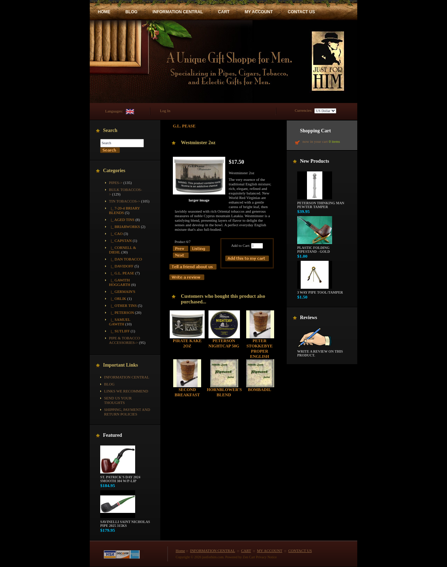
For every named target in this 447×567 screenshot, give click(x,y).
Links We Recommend (126, 391)
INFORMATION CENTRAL (178, 11)
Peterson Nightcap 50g (223, 343)
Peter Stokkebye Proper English (260, 348)
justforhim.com (213, 557)
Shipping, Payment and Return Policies (127, 411)
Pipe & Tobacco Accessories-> (124, 340)
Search (110, 130)
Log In (165, 111)
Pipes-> (116, 183)
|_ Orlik (117, 298)
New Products (314, 161)
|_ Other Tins (123, 305)
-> (124, 201)
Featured (112, 435)
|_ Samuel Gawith (119, 321)
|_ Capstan (120, 240)
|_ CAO (116, 233)
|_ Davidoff (121, 266)
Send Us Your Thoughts (118, 400)
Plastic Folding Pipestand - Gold (314, 248)
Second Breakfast (187, 392)
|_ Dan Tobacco (125, 259)
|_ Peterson (121, 312)
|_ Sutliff (119, 331)
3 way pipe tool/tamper (320, 290)
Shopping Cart (315, 130)
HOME (104, 11)
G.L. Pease (184, 126)
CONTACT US (301, 11)
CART (223, 11)
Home (180, 550)
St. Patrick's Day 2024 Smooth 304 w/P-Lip (120, 477)
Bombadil (259, 389)
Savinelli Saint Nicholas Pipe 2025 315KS (125, 522)
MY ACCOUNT (258, 11)
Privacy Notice (266, 557)
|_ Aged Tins (121, 220)
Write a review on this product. (320, 351)
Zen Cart (249, 557)
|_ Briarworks (124, 226)
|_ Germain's (122, 291)
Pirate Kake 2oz (187, 343)
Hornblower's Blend (224, 392)
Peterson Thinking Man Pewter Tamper (320, 203)
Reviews (308, 317)
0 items (334, 141)
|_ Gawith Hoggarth (119, 282)
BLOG (131, 11)
